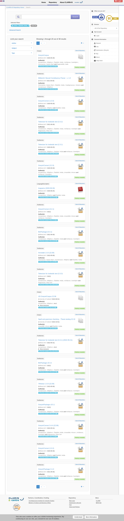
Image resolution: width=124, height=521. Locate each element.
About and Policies (74, 507)
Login (118, 1)
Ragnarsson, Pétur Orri (45, 130)
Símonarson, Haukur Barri (46, 64)
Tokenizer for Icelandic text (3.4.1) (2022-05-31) (55, 340)
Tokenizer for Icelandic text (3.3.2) (50, 122)
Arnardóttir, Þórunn (70, 172)
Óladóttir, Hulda (58, 62)
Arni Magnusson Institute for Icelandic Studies (41, 500)
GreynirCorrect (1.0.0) (46, 101)
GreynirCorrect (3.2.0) (46, 165)
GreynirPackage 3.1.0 (46, 469)
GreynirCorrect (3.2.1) (46, 209)
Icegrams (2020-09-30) (46, 188)
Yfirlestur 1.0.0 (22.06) (46, 384)
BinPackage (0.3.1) (45, 232)
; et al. (61, 304)
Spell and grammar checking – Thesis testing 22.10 (56, 319)
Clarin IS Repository (80, 50)
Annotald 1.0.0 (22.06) (46, 253)
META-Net (98, 503)
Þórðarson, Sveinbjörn (71, 62)
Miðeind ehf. (42, 58)
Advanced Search (15, 30)
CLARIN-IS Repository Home (15, 7)
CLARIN (98, 500)
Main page (72, 500)
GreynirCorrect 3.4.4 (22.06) (48, 425)
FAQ (70, 505)
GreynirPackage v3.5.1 (46, 405)
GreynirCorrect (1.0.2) (46, 448)
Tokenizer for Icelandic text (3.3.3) (50, 274)
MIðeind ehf (42, 81)
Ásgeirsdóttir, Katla (62, 64)
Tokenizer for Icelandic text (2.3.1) (50, 144)
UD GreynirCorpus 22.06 (47, 296)
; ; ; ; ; (61, 304)
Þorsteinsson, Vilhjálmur (45, 62)
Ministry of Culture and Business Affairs (40, 503)
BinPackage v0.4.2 (45, 363)
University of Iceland (45, 299)
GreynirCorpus (43, 55)
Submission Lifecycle (75, 503)
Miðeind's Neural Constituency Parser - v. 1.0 (54, 78)
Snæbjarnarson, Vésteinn (73, 85)
